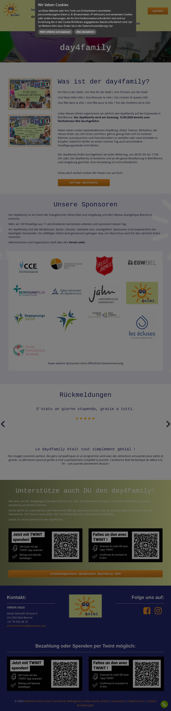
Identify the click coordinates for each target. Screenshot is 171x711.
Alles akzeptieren (85, 32)
